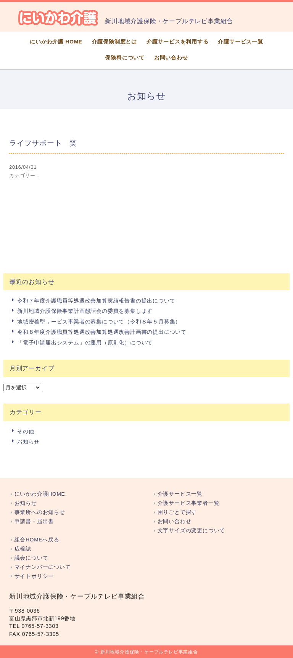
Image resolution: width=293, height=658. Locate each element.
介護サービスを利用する (177, 42)
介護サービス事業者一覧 (189, 503)
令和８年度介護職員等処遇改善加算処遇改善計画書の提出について (102, 332)
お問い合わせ (171, 58)
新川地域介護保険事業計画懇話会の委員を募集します (85, 311)
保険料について (125, 58)
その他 (25, 431)
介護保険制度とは (114, 42)
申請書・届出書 (34, 521)
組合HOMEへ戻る (37, 540)
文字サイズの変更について (191, 530)
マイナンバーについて (42, 567)
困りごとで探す (177, 512)
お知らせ (28, 442)
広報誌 (22, 549)
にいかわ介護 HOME (56, 42)
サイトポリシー (34, 576)
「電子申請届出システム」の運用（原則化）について (85, 342)
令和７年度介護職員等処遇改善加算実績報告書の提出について (96, 301)
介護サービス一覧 (240, 42)
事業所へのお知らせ (39, 512)
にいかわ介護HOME (39, 494)
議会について (31, 558)
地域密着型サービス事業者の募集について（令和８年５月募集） (99, 322)
